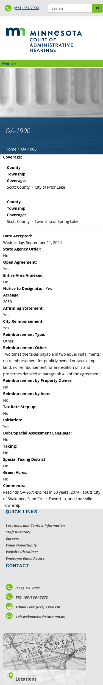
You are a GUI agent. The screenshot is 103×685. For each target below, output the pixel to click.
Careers (12, 538)
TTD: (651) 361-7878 (27, 597)
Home (10, 149)
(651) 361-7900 (26, 7)
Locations (26, 679)
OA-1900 (29, 149)
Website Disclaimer (22, 551)
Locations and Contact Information (35, 525)
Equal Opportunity (21, 545)
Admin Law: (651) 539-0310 (33, 607)
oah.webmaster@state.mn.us (35, 616)
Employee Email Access (25, 558)
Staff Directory (18, 531)
